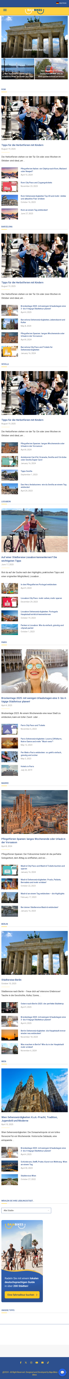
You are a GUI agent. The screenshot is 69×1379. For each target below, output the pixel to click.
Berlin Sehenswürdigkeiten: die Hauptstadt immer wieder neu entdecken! (43, 1032)
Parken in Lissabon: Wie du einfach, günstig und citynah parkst (42, 626)
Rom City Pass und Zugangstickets (36, 183)
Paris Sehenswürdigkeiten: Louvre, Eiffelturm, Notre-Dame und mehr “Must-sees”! (41, 740)
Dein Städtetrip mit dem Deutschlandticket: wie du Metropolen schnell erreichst (51, 74)
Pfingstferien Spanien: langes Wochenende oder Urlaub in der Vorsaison (43, 334)
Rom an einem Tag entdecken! (34, 210)
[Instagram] (31, 1362)
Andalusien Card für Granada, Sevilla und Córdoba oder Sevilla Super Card (43, 458)
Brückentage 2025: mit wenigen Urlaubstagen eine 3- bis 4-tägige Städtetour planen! (43, 307)
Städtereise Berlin (34, 49)
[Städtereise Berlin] (34, 37)
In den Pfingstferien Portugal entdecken (39, 584)
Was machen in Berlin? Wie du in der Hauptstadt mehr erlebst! (42, 1045)
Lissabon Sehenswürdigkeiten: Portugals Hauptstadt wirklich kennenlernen (39, 613)
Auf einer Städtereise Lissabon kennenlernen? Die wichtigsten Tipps (29, 559)
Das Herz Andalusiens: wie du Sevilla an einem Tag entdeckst (44, 485)
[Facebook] (20, 1362)
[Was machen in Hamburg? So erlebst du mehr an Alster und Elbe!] (17, 68)
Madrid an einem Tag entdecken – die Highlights (42, 894)
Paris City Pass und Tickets (33, 725)
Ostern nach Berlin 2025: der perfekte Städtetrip (42, 1004)
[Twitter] (26, 1362)
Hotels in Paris (27, 766)
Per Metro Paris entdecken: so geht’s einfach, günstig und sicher (41, 753)
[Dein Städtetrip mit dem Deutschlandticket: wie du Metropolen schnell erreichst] (51, 68)
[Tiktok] (48, 1362)
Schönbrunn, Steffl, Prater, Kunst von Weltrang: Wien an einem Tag (44, 1163)
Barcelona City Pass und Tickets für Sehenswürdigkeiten (37, 348)
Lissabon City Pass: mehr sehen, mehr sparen (41, 598)
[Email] (42, 1362)
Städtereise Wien (28, 1176)
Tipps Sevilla (26, 471)
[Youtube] (37, 1362)
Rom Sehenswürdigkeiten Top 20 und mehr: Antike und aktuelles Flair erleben (43, 197)
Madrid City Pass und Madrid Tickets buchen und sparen (43, 867)
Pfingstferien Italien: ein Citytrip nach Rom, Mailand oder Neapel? (44, 170)
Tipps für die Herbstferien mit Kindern (22, 145)
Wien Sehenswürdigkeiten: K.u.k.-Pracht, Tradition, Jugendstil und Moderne (29, 1119)
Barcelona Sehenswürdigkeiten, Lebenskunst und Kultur (43, 321)
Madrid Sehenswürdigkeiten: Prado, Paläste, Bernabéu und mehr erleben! (41, 881)
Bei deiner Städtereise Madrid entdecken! (39, 907)
